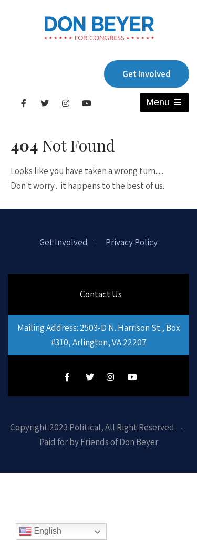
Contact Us (101, 294)
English (40, 531)
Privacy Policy (132, 243)
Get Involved (146, 74)
